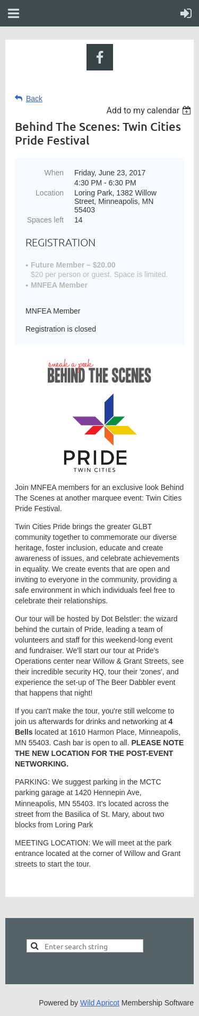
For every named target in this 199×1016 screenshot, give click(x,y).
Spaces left (45, 220)
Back (34, 98)
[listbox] (150, 110)
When (54, 172)
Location (50, 193)
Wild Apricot (99, 1003)
